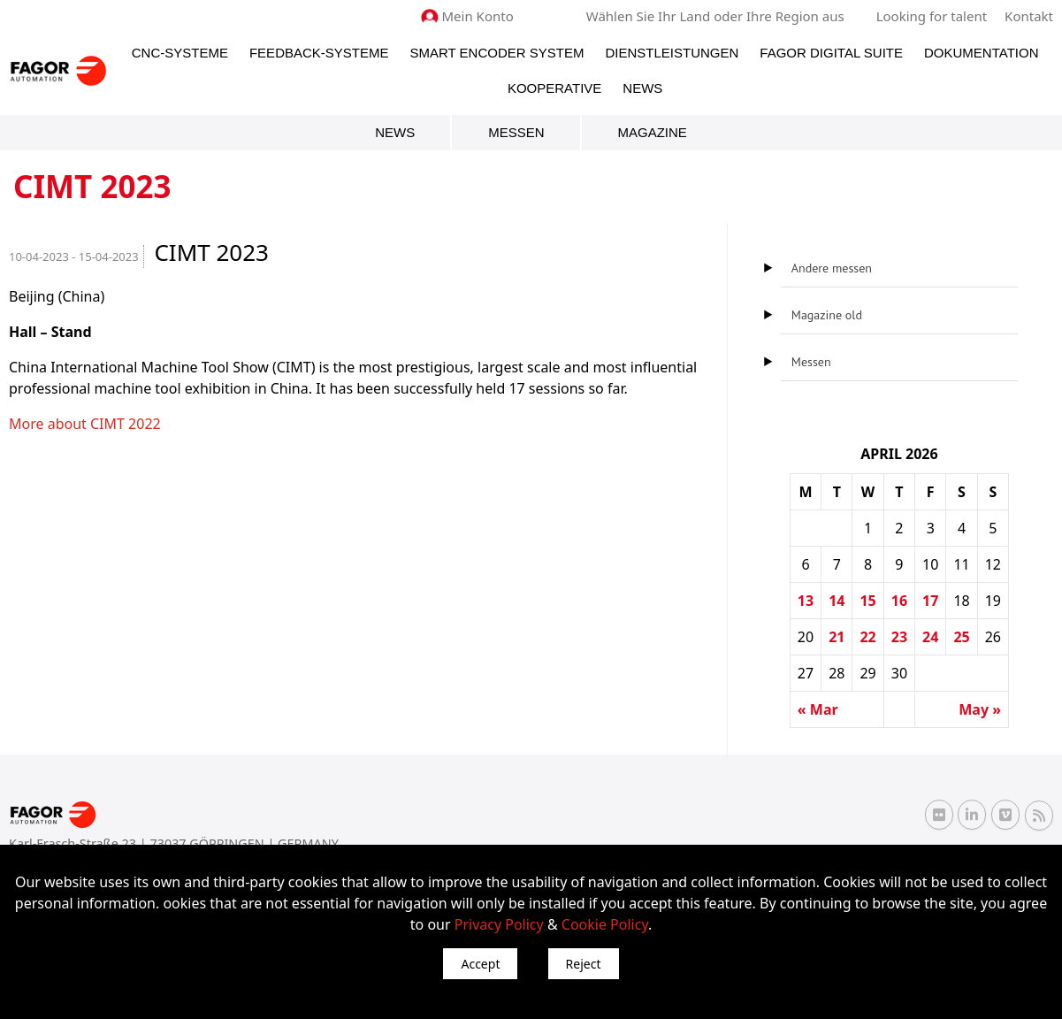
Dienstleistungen (671, 52)
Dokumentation (981, 52)
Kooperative (554, 88)
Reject (583, 963)
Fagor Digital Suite (831, 52)
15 (867, 600)
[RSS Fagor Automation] (1039, 816)
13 (806, 600)
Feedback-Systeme (319, 52)
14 (836, 600)
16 (899, 600)
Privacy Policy (499, 924)
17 (930, 600)
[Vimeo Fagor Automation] (1005, 815)
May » (980, 709)
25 (961, 637)
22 (867, 637)
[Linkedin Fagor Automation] (972, 815)
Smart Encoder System (496, 52)
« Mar (818, 709)
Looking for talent (931, 16)
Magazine (652, 132)
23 (899, 637)
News (642, 88)
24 (930, 637)
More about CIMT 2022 (85, 423)
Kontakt (1029, 16)
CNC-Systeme (180, 52)
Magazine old (826, 315)
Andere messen (831, 268)
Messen (516, 132)
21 (836, 637)
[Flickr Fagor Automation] (939, 815)
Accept (480, 963)
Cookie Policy (605, 924)
